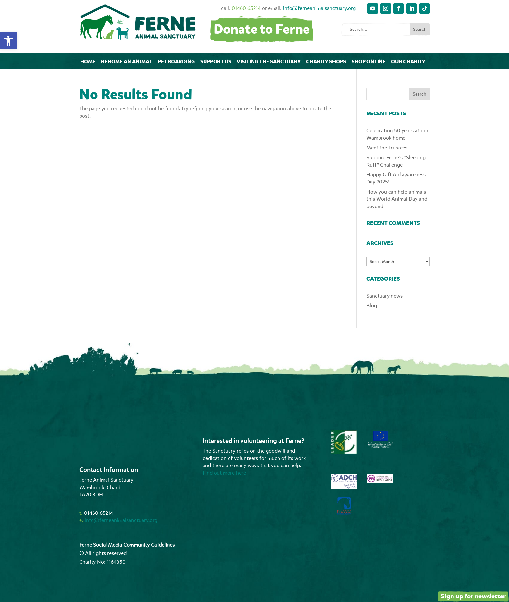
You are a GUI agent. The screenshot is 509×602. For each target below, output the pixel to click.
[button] (8, 40)
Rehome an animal (126, 61)
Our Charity (408, 61)
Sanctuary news (384, 296)
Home (87, 61)
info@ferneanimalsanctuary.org (319, 8)
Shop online (369, 61)
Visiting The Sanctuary (269, 61)
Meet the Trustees (386, 148)
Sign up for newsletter (473, 596)
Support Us (215, 61)
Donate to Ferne (262, 29)
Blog (371, 305)
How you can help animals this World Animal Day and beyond (396, 199)
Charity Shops (326, 61)
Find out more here (224, 473)
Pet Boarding (176, 61)
